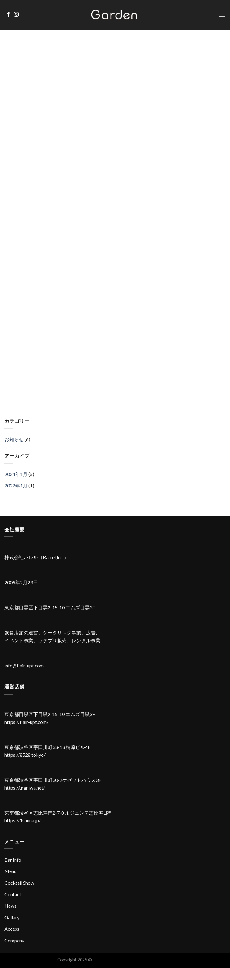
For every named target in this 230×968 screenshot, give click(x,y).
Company (14, 940)
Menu (10, 871)
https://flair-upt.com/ (26, 722)
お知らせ (14, 439)
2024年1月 (16, 474)
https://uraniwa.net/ (24, 787)
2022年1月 (16, 485)
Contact (12, 894)
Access (11, 929)
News (10, 906)
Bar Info (12, 860)
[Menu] (222, 14)
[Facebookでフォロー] (8, 14)
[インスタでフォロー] (16, 14)
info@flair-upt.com (24, 665)
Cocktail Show (19, 883)
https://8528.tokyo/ (25, 755)
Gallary (11, 917)
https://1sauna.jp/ (22, 820)
